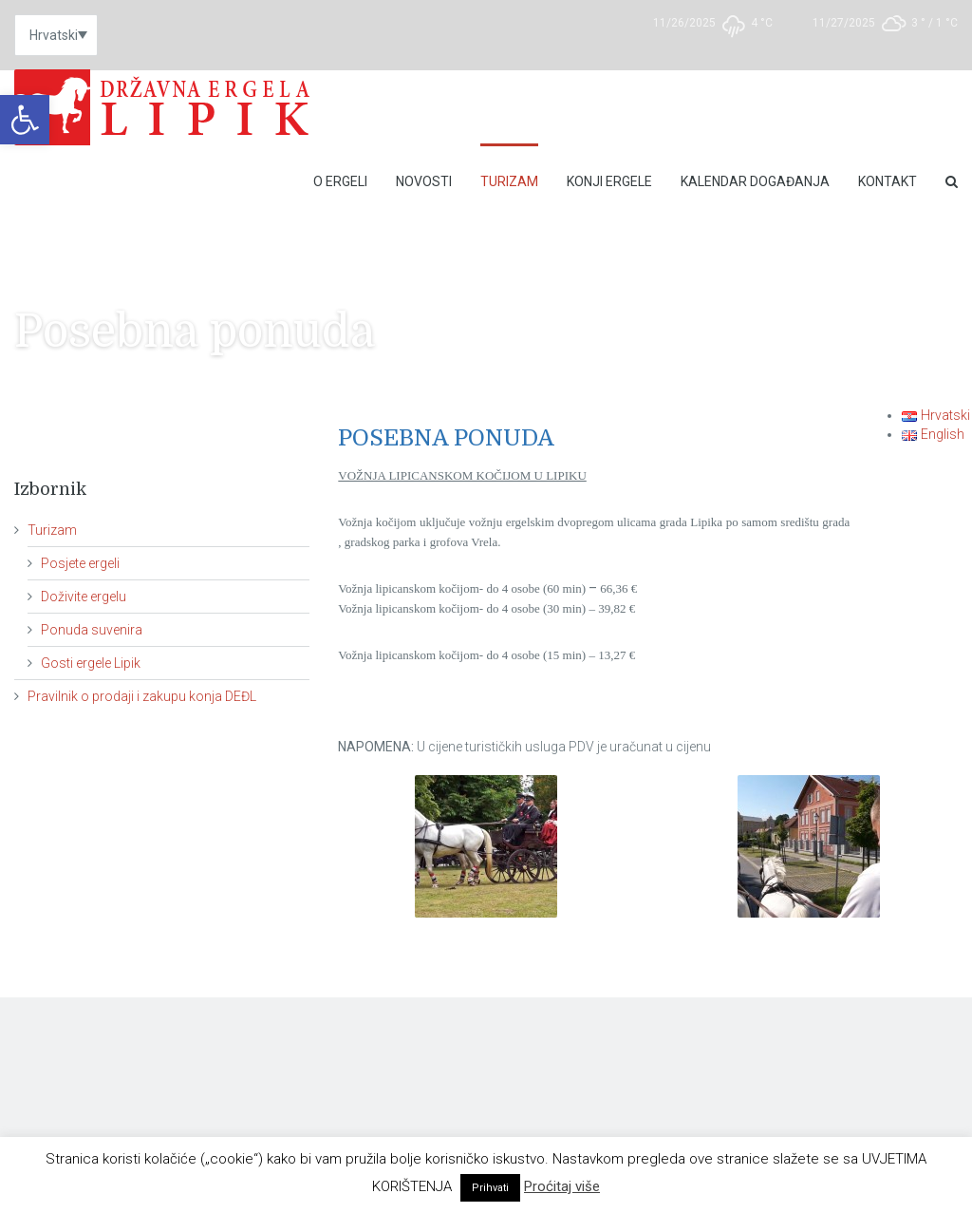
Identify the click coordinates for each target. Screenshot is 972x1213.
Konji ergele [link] (609, 181)
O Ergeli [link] (340, 181)
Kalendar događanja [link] (755, 181)
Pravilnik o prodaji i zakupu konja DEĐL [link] (142, 696)
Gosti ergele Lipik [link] (90, 663)
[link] (24, 119)
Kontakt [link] (887, 181)
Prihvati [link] (490, 1188)
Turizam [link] (509, 181)
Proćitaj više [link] (562, 1186)
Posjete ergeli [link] (80, 563)
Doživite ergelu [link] (83, 596)
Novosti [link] (424, 181)
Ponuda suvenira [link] (91, 629)
